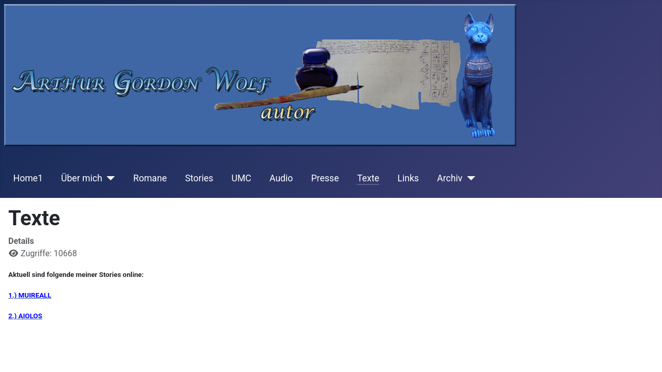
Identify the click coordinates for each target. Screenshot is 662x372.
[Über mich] (108, 178)
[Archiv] (468, 178)
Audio (281, 178)
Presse (325, 178)
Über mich (81, 178)
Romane (150, 178)
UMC (241, 178)
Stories (199, 178)
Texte (368, 178)
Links (407, 178)
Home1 (28, 178)
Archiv (449, 178)
